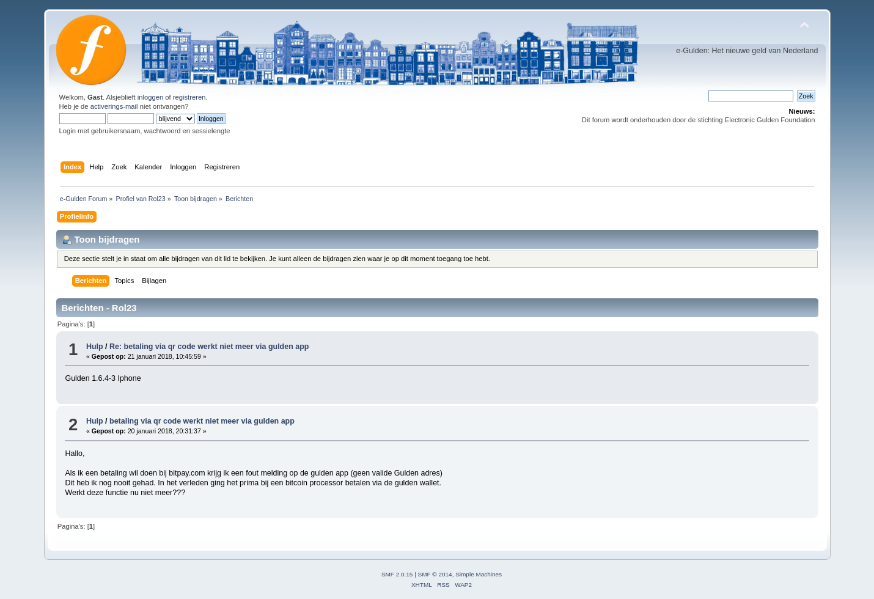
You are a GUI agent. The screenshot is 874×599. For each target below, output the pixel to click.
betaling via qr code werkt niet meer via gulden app (202, 421)
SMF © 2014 (435, 574)
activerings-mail (114, 106)
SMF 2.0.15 (397, 574)
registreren (189, 97)
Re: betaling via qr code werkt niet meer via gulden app (209, 346)
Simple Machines (478, 574)
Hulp (94, 346)
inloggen (150, 97)
